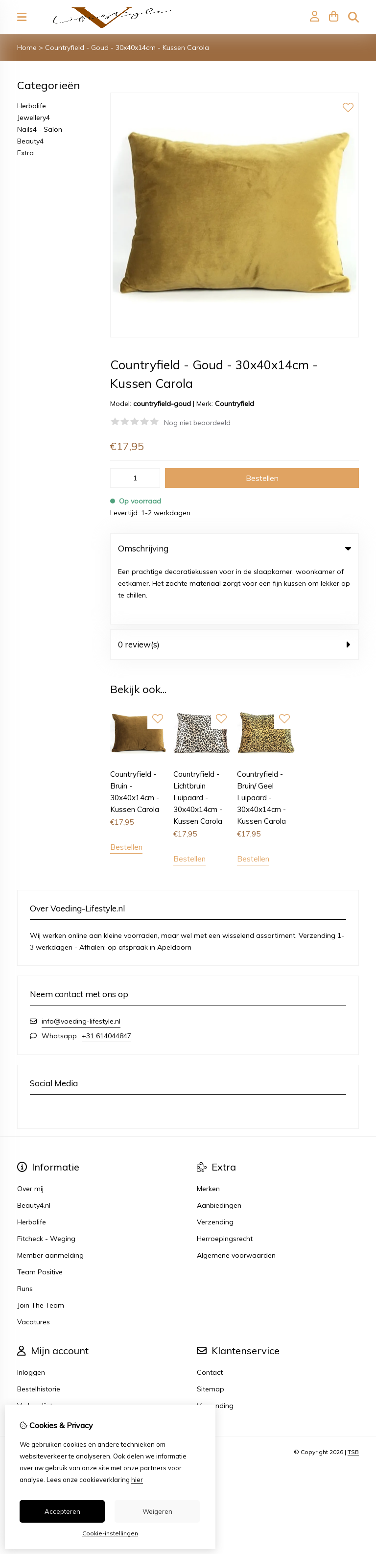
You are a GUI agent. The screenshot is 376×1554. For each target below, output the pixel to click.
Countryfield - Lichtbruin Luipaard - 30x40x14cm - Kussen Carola (197, 736)
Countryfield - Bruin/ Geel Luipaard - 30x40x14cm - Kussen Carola (261, 736)
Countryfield (234, 403)
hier (137, 1479)
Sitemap (210, 1327)
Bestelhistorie (38, 1327)
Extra (25, 152)
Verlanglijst (34, 1344)
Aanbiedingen (219, 1144)
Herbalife (31, 105)
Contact (210, 1311)
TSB (353, 1391)
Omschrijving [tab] (234, 548)
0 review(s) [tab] (234, 583)
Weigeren (157, 1511)
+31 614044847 (106, 974)
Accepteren (62, 1511)
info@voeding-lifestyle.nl (81, 960)
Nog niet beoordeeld (197, 422)
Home (27, 47)
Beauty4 (30, 141)
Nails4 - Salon (39, 129)
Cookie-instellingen (110, 1533)
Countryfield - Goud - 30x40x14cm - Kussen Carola (127, 47)
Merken (208, 1127)
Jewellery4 (33, 117)
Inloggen (31, 1311)
